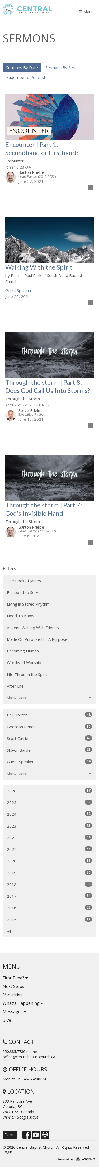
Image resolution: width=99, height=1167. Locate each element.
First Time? (15, 978)
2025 (49, 802)
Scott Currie (49, 738)
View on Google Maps (20, 1117)
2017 (49, 896)
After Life (15, 686)
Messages (14, 1012)
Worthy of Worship (24, 662)
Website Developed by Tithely (49, 1158)
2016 (49, 907)
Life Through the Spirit (27, 674)
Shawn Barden (49, 750)
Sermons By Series (62, 67)
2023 (49, 826)
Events (10, 1135)
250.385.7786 (14, 1051)
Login (7, 1151)
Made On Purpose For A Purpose (37, 639)
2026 (49, 790)
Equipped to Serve (24, 592)
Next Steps (13, 986)
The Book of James (24, 580)
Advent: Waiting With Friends (33, 627)
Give (7, 1020)
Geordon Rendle (49, 726)
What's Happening (23, 1003)
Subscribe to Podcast (26, 77)
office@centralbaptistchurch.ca (29, 1056)
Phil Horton (49, 715)
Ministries (12, 995)
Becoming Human (23, 650)
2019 (49, 872)
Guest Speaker (49, 761)
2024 (49, 814)
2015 (49, 919)
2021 (49, 849)
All (9, 931)
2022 (49, 837)
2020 (49, 861)
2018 (49, 884)
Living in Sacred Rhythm (28, 604)
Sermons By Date (22, 67)
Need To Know (20, 615)
